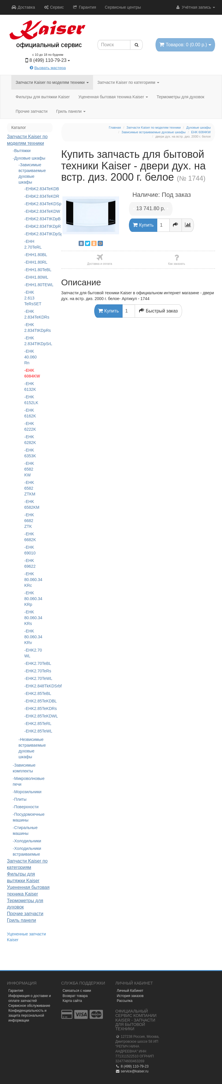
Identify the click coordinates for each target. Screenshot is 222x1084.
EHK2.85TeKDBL (30, 701)
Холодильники (27, 841)
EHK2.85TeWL (30, 731)
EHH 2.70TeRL (29, 244)
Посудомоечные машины (29, 817)
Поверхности (26, 806)
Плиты (20, 799)
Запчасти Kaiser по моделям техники (52, 82)
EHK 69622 (29, 563)
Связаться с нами (77, 991)
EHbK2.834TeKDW (30, 211)
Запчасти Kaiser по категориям (128, 82)
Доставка (23, 7)
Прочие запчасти (31, 111)
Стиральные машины (25, 830)
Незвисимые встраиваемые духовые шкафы (29, 748)
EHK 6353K (29, 453)
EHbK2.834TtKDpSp (30, 234)
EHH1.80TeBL (30, 269)
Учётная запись (195, 7)
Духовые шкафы (29, 158)
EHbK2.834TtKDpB (30, 219)
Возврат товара (75, 996)
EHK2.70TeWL (30, 678)
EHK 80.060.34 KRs (29, 618)
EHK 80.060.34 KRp (29, 599)
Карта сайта (72, 1001)
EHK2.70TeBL (30, 663)
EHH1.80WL (30, 277)
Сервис (54, 7)
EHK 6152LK (29, 400)
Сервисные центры (123, 7)
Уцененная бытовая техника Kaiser (113, 97)
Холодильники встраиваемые (27, 851)
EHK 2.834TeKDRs (29, 314)
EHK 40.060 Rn (29, 357)
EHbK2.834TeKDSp (30, 203)
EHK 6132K (29, 386)
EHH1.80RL (30, 262)
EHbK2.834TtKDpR (30, 226)
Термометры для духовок (180, 97)
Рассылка (124, 1001)
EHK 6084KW (29, 373)
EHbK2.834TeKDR (30, 196)
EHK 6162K (29, 413)
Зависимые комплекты (24, 768)
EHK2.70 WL (29, 653)
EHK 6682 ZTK (29, 521)
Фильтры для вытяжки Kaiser (43, 97)
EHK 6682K (29, 537)
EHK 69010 (29, 550)
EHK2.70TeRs (30, 671)
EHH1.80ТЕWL (30, 284)
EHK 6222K (29, 426)
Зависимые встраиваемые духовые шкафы (29, 173)
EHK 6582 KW (29, 469)
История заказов (130, 996)
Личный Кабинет (130, 991)
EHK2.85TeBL (30, 693)
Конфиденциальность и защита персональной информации (27, 1015)
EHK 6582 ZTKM (29, 488)
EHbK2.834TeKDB (30, 188)
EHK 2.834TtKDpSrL (29, 341)
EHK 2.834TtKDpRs (29, 327)
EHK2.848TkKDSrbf (30, 686)
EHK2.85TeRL (30, 723)
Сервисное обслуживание (29, 1006)
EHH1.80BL (30, 254)
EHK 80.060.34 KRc (29, 579)
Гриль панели (71, 111)
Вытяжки (22, 150)
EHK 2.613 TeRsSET (29, 298)
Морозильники (27, 791)
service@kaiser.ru (131, 1071)
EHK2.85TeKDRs (30, 708)
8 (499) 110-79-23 (132, 1066)
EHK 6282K (29, 439)
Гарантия (84, 7)
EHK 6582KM (29, 504)
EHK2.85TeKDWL (30, 716)
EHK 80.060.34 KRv (29, 637)
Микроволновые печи (29, 781)
